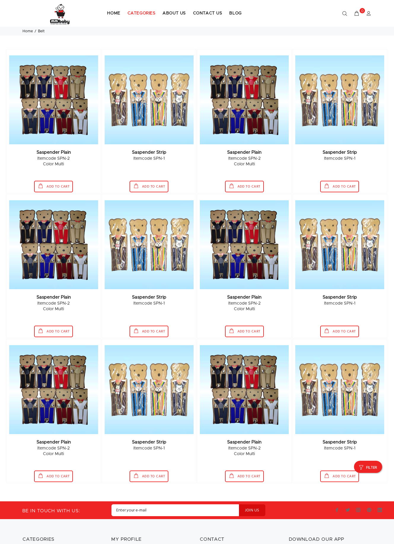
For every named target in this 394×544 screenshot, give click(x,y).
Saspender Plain (53, 133)
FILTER (371, 442)
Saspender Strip (149, 133)
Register (119, 540)
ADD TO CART (57, 167)
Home (28, 5)
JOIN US (252, 491)
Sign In (117, 531)
